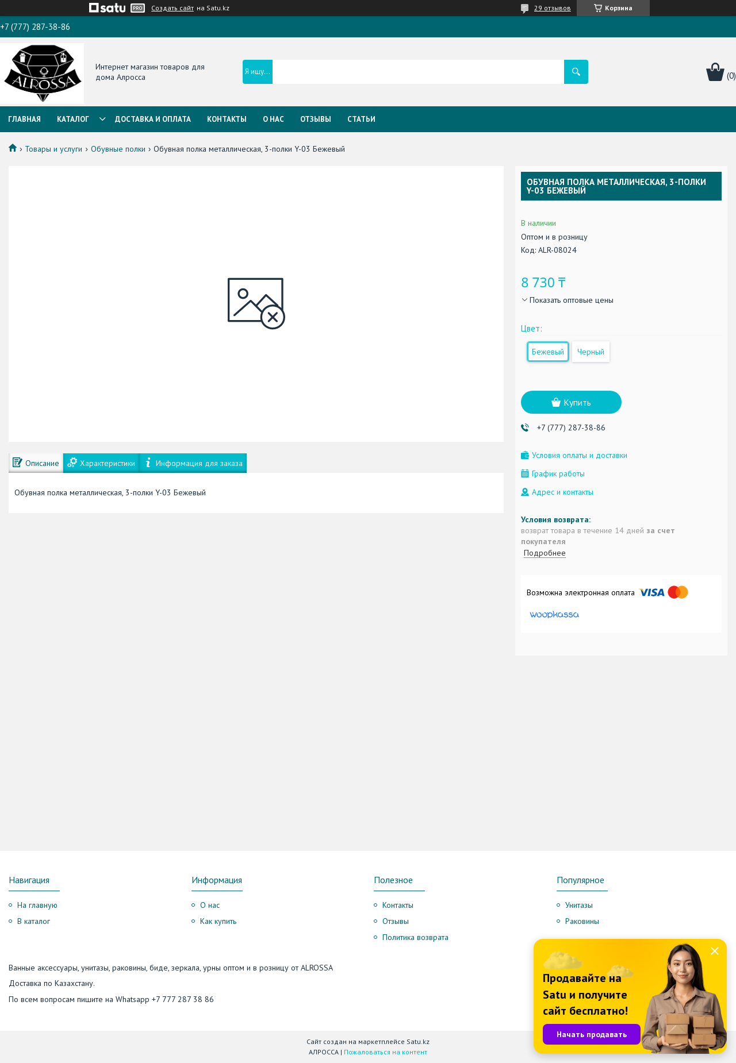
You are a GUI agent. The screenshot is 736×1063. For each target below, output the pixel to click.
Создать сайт (172, 8)
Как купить (218, 921)
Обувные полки (118, 149)
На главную (37, 905)
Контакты (227, 119)
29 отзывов (552, 7)
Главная (24, 119)
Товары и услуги (53, 149)
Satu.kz (418, 1041)
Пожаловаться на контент (385, 1051)
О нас (273, 119)
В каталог (33, 921)
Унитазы (579, 905)
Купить (577, 402)
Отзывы (315, 119)
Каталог (73, 119)
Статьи (361, 119)
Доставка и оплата (153, 119)
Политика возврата (415, 937)
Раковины (582, 921)
